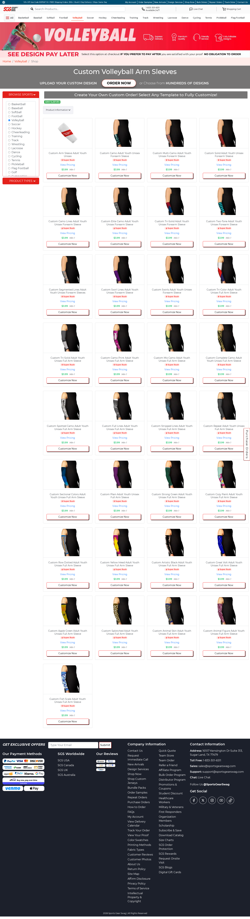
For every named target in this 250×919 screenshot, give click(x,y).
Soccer (16, 124)
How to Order (137, 807)
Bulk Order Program (172, 774)
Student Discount (171, 793)
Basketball (19, 104)
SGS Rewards (167, 853)
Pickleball (18, 164)
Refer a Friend (168, 765)
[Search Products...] (77, 9)
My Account (130, 2)
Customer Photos (139, 859)
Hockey (17, 128)
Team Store (166, 755)
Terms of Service (138, 888)
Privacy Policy (137, 883)
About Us (134, 864)
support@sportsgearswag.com (223, 771)
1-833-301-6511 (212, 760)
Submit (105, 745)
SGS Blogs (165, 867)
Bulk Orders (202, 2)
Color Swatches (138, 840)
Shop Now (189, 2)
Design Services (175, 2)
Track (15, 140)
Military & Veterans (171, 807)
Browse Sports (21, 94)
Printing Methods (139, 844)
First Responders (170, 812)
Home (7, 61)
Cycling (17, 156)
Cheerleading (21, 132)
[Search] (32, 9)
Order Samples (145, 2)
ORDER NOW (119, 83)
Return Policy (137, 869)
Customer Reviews (140, 854)
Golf (14, 172)
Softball (17, 112)
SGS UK (63, 770)
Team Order (166, 760)
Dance (16, 152)
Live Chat (204, 777)
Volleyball (21, 61)
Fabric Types (136, 849)
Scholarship (166, 825)
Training (17, 136)
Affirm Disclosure (139, 878)
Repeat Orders (215, 2)
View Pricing (67, 164)
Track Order (229, 2)
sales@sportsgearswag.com (217, 766)
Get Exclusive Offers (24, 744)
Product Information (57, 109)
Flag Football (20, 168)
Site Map (133, 874)
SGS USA (63, 760)
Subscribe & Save (170, 830)
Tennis (16, 160)
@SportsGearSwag (216, 784)
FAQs (131, 812)
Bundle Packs (137, 787)
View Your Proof (138, 835)
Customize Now (67, 175)
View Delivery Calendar (137, 823)
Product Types (20, 180)
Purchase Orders (247, 444)
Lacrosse (17, 148)
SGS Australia (66, 774)
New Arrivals (160, 2)
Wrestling (18, 144)
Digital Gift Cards (170, 872)
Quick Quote (167, 750)
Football (17, 116)
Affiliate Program (170, 770)
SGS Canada (66, 765)
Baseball (17, 108)
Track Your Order (139, 830)
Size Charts (166, 840)
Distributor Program (172, 779)
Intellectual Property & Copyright (135, 897)
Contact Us (242, 2)
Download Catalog (171, 835)
